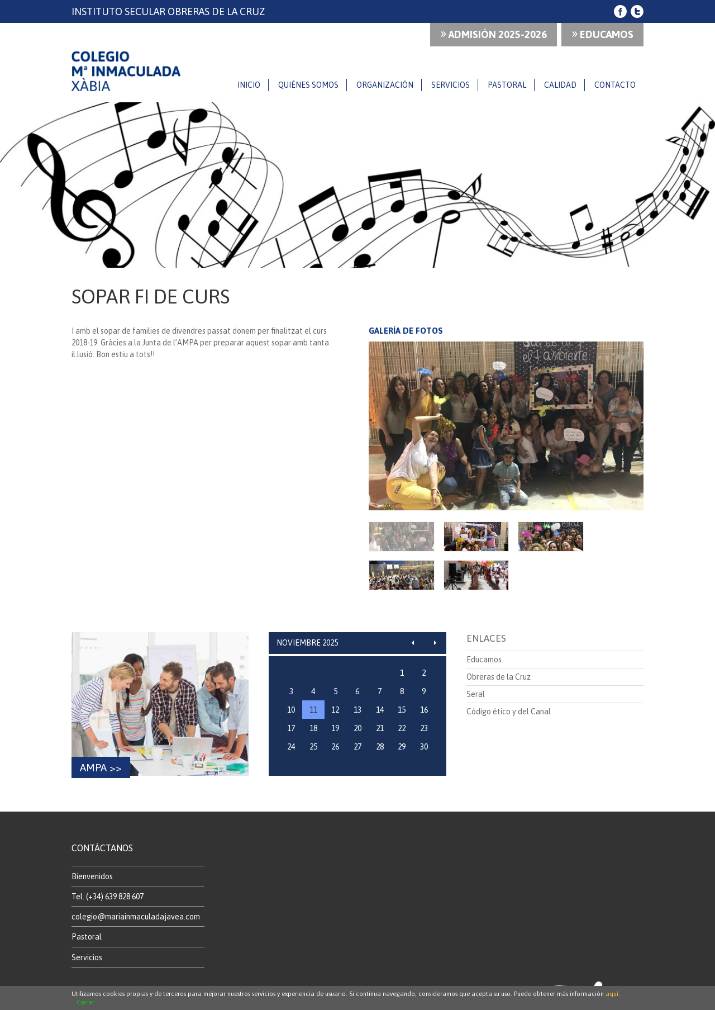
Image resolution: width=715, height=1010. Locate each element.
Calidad (560, 84)
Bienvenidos (92, 837)
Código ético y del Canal (508, 672)
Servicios (450, 84)
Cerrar (85, 1002)
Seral (475, 655)
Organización (384, 84)
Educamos (602, 33)
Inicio (248, 84)
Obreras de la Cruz (498, 638)
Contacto (615, 84)
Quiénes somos (308, 84)
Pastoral (507, 84)
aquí (612, 993)
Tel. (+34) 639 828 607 (108, 857)
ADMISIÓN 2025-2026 (493, 33)
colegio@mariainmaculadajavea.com (136, 878)
